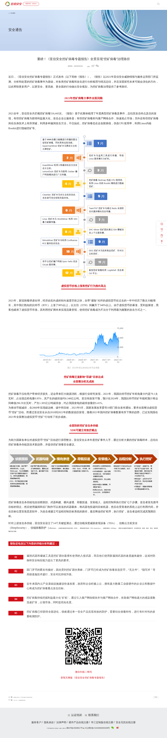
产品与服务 (84, 4)
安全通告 (122, 4)
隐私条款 (44, 722)
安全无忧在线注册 (131, 722)
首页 (77, 4)
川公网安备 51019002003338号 (96, 727)
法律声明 (59, 722)
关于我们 (150, 4)
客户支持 (106, 4)
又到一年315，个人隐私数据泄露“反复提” (26, 700)
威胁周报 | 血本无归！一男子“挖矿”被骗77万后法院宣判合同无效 (32, 697)
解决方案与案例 (96, 4)
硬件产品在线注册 (79, 722)
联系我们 (94, 715)
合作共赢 (114, 4)
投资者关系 (141, 4)
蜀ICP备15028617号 (82, 727)
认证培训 (72, 715)
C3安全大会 (131, 4)
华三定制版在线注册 (105, 722)
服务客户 (30, 722)
